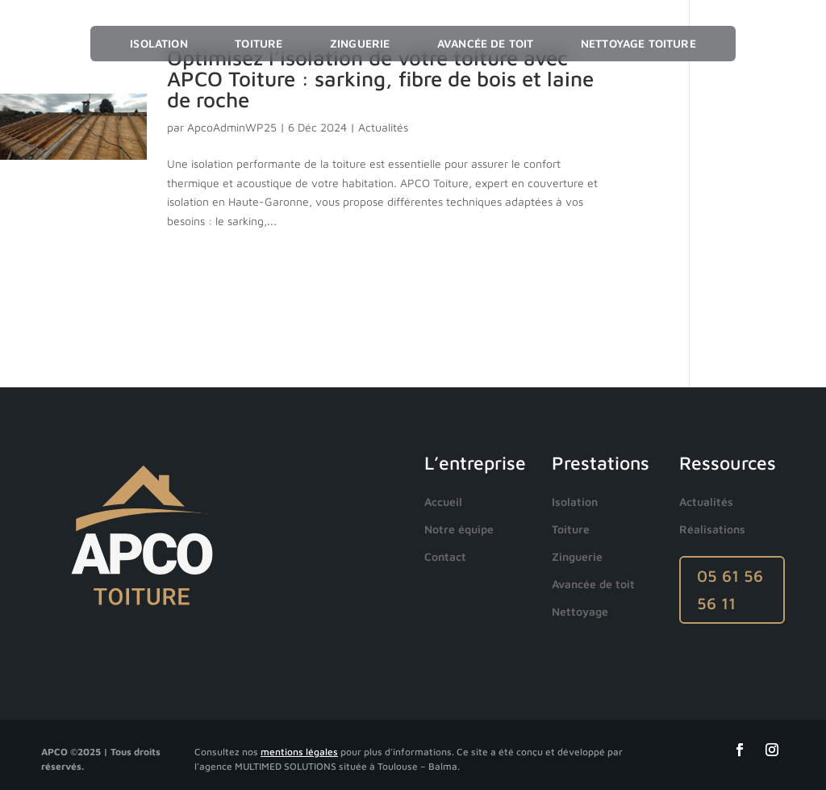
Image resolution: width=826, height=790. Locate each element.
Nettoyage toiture (638, 43)
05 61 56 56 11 (730, 589)
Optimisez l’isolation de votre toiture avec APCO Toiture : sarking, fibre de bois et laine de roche (380, 78)
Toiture (258, 43)
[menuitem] (447, 502)
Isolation (158, 43)
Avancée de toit (485, 43)
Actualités (383, 127)
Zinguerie (360, 43)
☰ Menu (749, 44)
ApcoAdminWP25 (232, 127)
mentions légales (299, 752)
